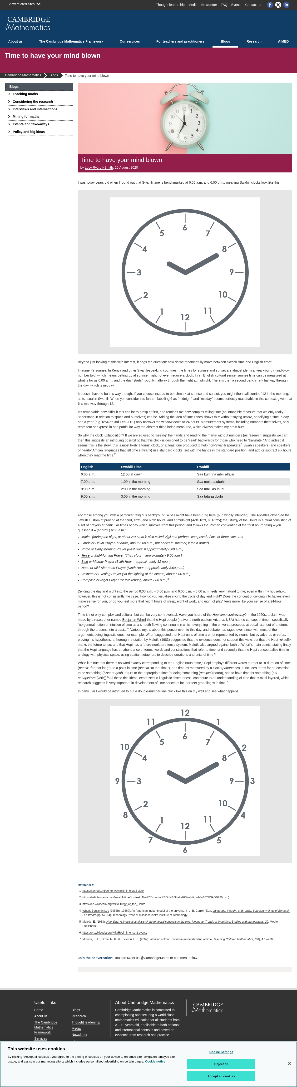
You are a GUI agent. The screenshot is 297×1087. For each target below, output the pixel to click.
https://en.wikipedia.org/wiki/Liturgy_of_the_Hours (113, 904)
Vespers (87, 574)
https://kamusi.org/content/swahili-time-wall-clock (113, 890)
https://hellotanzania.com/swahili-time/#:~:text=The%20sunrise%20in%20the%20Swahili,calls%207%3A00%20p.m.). (156, 897)
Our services (130, 41)
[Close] (289, 1063)
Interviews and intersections (35, 109)
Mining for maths (26, 116)
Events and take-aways (31, 124)
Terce (85, 555)
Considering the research (33, 101)
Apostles (263, 515)
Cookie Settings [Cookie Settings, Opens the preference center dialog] (221, 1052)
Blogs (225, 41)
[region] (148, 1064)
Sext (84, 561)
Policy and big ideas (29, 132)
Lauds (85, 543)
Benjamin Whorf (134, 620)
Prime (85, 549)
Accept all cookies (221, 1076)
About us (15, 41)
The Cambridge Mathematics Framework (71, 41)
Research (254, 41)
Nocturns (236, 537)
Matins (86, 537)
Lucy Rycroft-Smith (99, 167)
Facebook (270, 4)
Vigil (167, 537)
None (85, 568)
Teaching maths (25, 94)
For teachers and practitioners (180, 41)
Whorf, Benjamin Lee (95, 910)
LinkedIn (286, 4)
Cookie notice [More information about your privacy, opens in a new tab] (155, 1061)
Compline (88, 580)
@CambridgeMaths (154, 958)
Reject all (221, 1064)
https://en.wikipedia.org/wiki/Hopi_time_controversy (114, 932)
